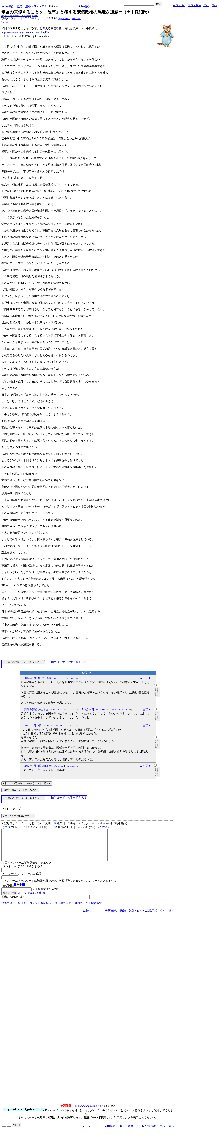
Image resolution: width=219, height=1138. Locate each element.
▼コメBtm (194, 5)
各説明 (103, 827)
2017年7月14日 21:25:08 (38, 765)
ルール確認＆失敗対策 (32, 898)
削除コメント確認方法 (88, 909)
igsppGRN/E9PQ (64, 19)
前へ (214, 5)
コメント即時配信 (40, 909)
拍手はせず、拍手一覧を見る (69, 662)
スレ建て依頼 (63, 909)
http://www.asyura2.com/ (89, 1111)
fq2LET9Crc (58, 678)
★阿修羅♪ (8, 6)
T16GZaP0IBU (71, 766)
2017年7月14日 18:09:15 (38, 725)
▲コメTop (179, 5)
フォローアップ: (11, 808)
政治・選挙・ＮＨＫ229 (31, 6)
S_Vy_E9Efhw (70, 726)
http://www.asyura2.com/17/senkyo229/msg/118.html (19, 16)
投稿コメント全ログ (13, 909)
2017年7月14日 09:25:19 (90, 709)
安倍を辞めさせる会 (50, 709)
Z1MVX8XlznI (70, 678)
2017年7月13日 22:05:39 (38, 678)
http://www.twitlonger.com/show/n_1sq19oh (25, 32)
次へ (206, 5)
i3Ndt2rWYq (58, 726)
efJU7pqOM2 (59, 766)
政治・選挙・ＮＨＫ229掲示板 (138, 916)
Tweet (4, 22)
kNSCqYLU (76, 19)
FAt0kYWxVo (112, 710)
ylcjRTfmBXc (123, 710)
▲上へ (86, 916)
